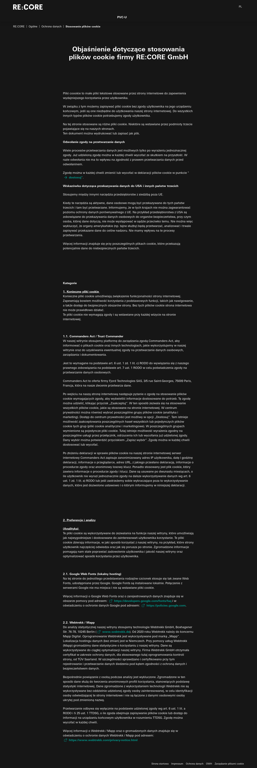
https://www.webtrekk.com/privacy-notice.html (103, 740)
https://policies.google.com (166, 605)
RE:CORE (19, 26)
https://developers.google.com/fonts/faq (142, 601)
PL (240, 6)
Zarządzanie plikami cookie (229, 763)
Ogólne (33, 26)
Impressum (177, 763)
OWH (209, 763)
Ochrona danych (51, 26)
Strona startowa (160, 763)
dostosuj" (76, 177)
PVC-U (122, 17)
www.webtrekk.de (116, 632)
